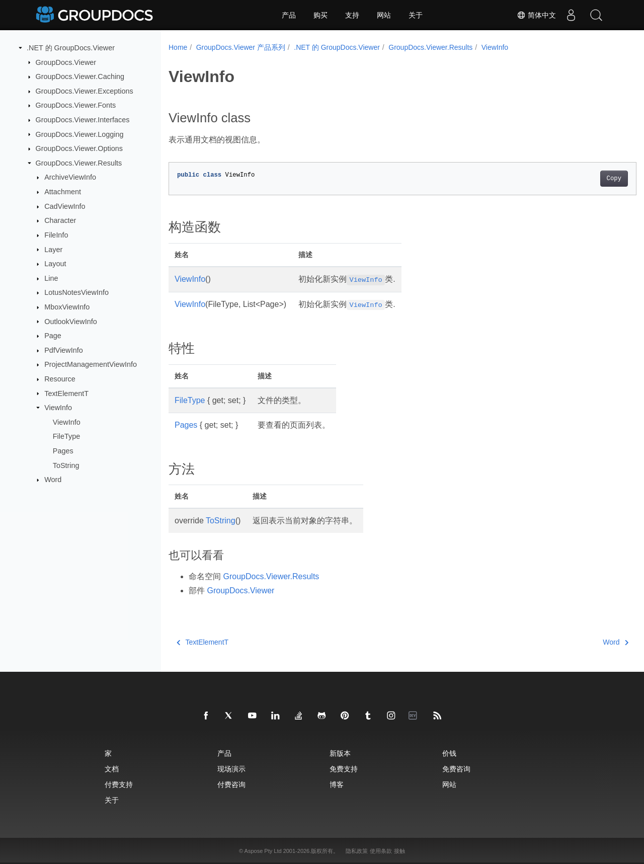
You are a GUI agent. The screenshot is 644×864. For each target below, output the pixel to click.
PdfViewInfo (63, 350)
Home (178, 47)
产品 (289, 15)
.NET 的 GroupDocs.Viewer (71, 48)
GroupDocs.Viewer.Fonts (76, 105)
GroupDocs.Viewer (66, 62)
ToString (66, 465)
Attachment (62, 192)
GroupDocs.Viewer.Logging (80, 134)
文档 (112, 768)
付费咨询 (231, 784)
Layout (55, 264)
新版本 (340, 753)
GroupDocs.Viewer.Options (79, 148)
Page (52, 336)
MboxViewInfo (67, 307)
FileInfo (56, 235)
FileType (66, 436)
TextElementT (66, 393)
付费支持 (119, 784)
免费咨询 (456, 768)
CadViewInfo (64, 206)
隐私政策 (357, 851)
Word (52, 480)
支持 (352, 15)
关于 (416, 15)
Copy (581, 178)
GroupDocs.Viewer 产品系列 (240, 47)
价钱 (449, 753)
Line (51, 278)
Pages (63, 451)
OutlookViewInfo (70, 321)
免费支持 (344, 768)
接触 (399, 851)
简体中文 (536, 15)
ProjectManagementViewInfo (90, 364)
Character (60, 220)
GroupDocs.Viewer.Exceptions (84, 91)
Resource (59, 379)
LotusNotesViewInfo (76, 292)
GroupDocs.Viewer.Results (79, 163)
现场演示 (231, 768)
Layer (53, 249)
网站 (384, 15)
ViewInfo (58, 408)
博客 (337, 784)
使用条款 (381, 851)
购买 (320, 15)
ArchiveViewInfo (70, 177)
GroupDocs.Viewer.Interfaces (83, 120)
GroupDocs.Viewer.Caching (80, 76)
